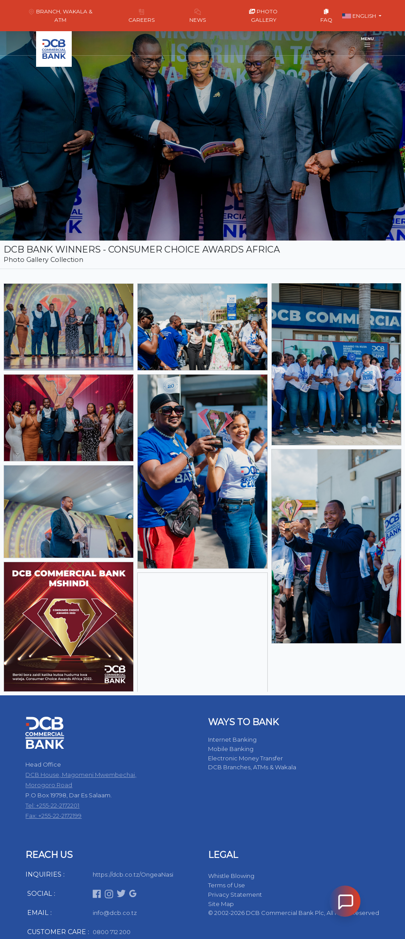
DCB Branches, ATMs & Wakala (252, 767)
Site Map (221, 903)
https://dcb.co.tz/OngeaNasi (133, 874)
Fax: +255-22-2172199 (53, 815)
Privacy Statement (235, 894)
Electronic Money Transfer (245, 758)
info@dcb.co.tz (115, 912)
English (359, 15)
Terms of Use (226, 885)
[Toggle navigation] (367, 43)
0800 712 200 (112, 931)
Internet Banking (232, 739)
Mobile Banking (231, 748)
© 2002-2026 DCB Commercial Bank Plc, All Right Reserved (293, 912)
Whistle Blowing (231, 875)
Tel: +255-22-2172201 (52, 805)
